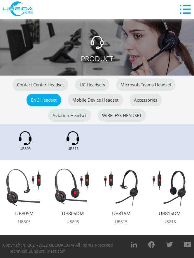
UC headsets (92, 85)
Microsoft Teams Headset (145, 85)
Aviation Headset (70, 115)
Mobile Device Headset (95, 100)
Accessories (145, 100)
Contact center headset (40, 85)
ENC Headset (44, 100)
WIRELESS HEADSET (121, 115)
